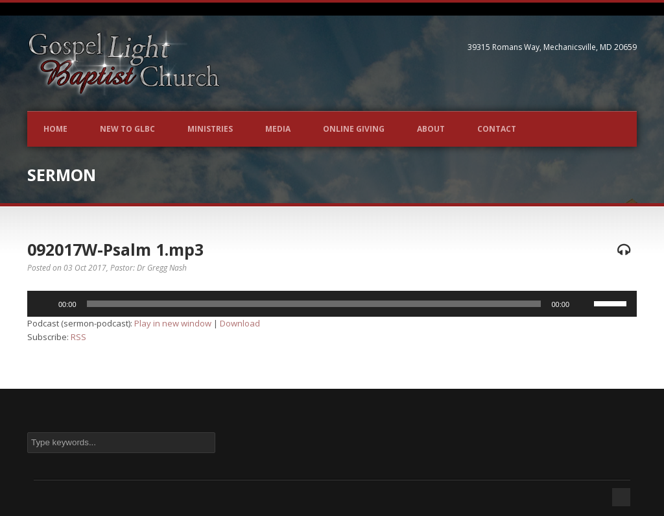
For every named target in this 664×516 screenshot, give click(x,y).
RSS (78, 337)
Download (240, 323)
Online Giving (354, 128)
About (431, 128)
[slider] (314, 304)
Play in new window (172, 323)
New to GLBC (127, 128)
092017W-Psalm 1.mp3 (115, 249)
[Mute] (583, 303)
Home (55, 128)
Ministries (210, 128)
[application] (332, 304)
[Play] (44, 303)
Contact (496, 128)
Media (277, 128)
